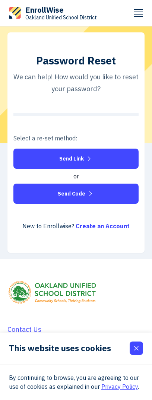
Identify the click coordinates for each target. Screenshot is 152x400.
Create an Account (103, 226)
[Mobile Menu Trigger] (138, 13)
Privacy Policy (119, 386)
